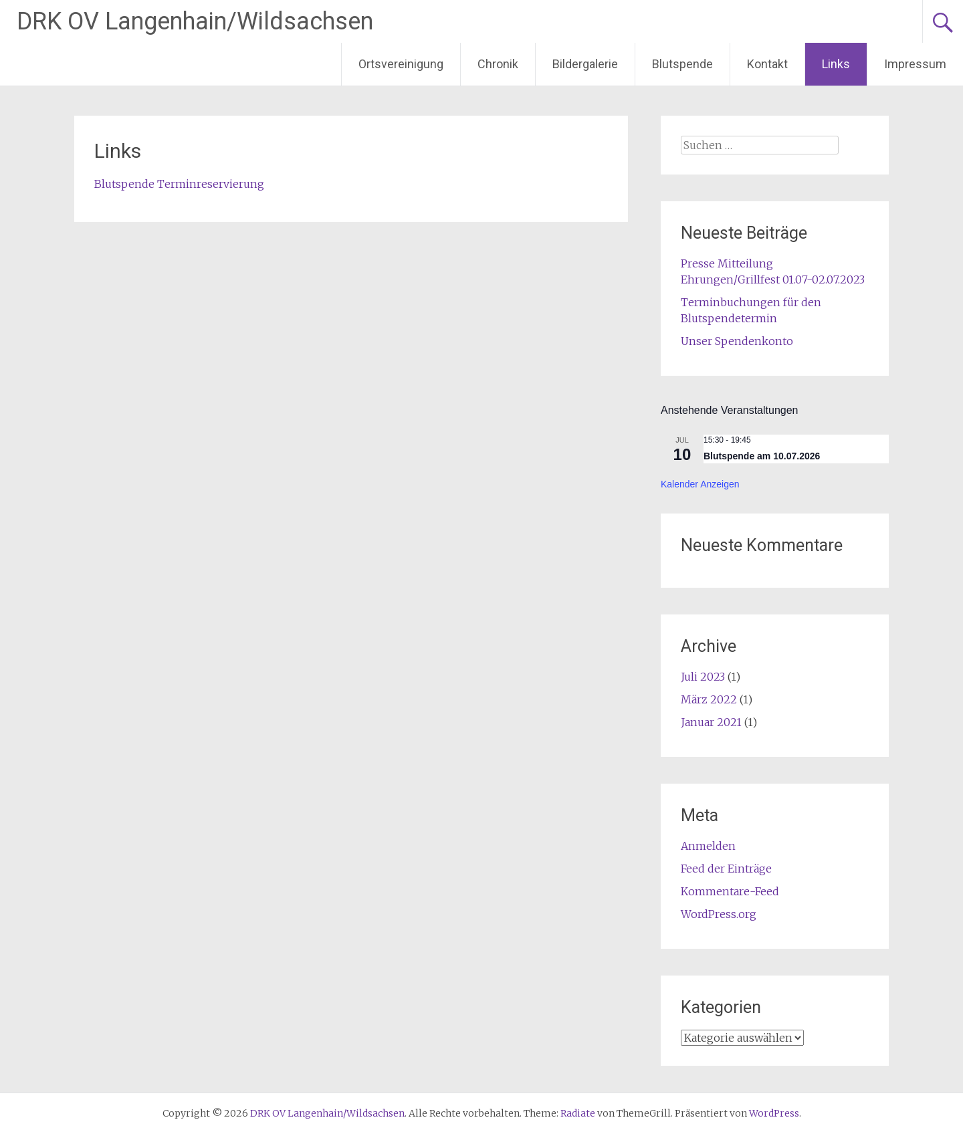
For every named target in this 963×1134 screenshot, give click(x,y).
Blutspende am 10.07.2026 (762, 456)
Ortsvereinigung (400, 64)
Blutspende (682, 64)
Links (836, 64)
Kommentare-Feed (730, 891)
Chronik (497, 64)
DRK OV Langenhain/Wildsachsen (195, 21)
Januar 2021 (711, 722)
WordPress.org (718, 914)
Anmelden (708, 846)
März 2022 (709, 699)
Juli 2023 (703, 676)
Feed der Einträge (726, 868)
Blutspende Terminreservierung (179, 184)
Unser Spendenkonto (737, 341)
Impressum (915, 64)
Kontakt (767, 64)
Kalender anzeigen (700, 484)
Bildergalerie (585, 64)
